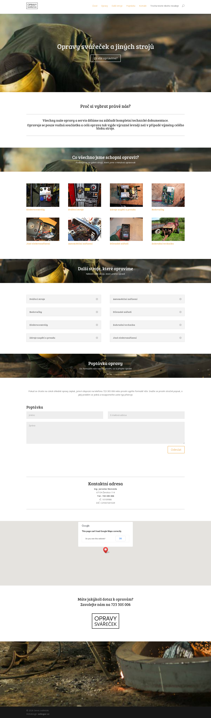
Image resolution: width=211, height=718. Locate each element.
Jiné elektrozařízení (38, 243)
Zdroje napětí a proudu (123, 209)
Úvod (94, 5)
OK (120, 538)
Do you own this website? (96, 539)
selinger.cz (43, 714)
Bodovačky (158, 209)
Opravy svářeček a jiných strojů (105, 52)
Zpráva (105, 433)
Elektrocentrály (35, 209)
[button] (106, 550)
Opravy (104, 5)
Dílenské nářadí (119, 243)
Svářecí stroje (76, 209)
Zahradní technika (163, 243)
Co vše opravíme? (106, 64)
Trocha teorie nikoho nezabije (164, 5)
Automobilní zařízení (80, 243)
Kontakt (143, 5)
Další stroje (117, 5)
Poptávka (130, 5)
